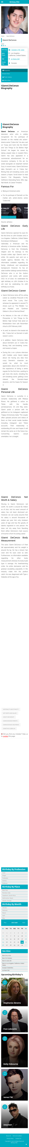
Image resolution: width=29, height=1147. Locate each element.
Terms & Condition (17, 1135)
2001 (22, 50)
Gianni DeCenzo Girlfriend (11, 724)
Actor (2, 44)
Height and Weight (8, 717)
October (14, 50)
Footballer (5, 878)
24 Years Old (15, 59)
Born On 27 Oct (6, 955)
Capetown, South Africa (9, 895)
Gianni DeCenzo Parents (10, 721)
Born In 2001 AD (6, 961)
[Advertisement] (14, 106)
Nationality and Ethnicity (11, 709)
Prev (5, 922)
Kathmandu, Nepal (7, 898)
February (4, 910)
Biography (6, 70)
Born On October (7, 958)
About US (8, 1135)
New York (5, 890)
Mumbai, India (6, 893)
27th (18, 50)
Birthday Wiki (14, 2)
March (4, 913)
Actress (4, 880)
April (3, 915)
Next (23, 922)
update (5, 736)
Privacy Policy (10, 1138)
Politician (4, 883)
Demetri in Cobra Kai (9, 728)
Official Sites (6, 80)
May (3, 918)
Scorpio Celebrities (7, 968)
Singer (4, 875)
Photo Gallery (7, 77)
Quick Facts (6, 73)
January (4, 907)
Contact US (18, 1138)
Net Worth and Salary (10, 713)
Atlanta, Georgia (6, 900)
